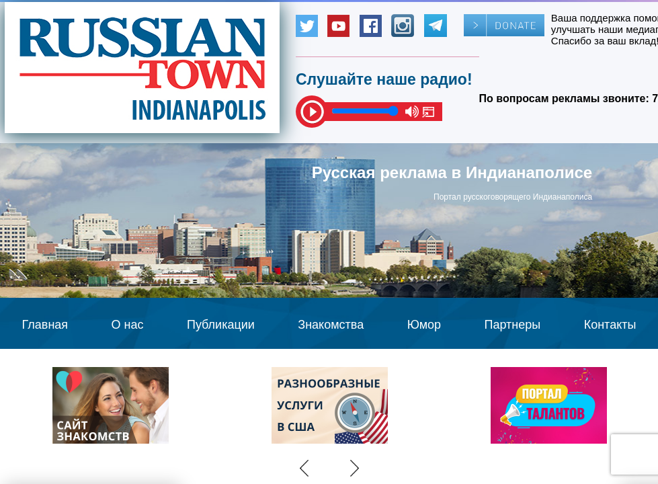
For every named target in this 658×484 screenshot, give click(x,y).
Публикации (221, 324)
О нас (128, 324)
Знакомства (331, 324)
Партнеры (513, 324)
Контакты (610, 324)
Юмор (424, 324)
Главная (45, 324)
